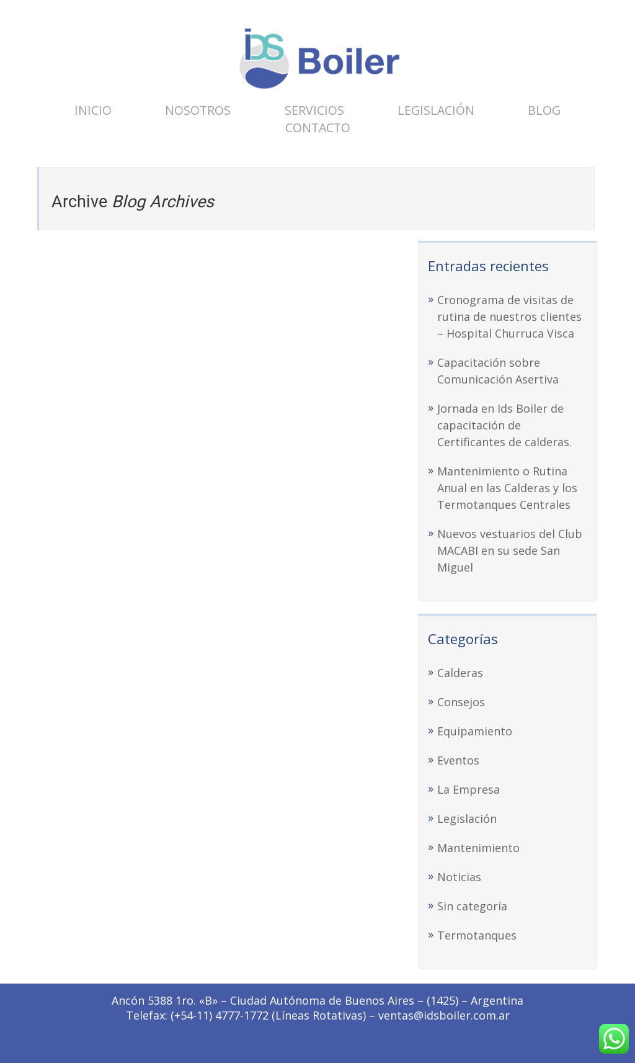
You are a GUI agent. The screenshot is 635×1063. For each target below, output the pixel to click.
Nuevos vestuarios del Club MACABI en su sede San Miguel (509, 550)
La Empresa (468, 789)
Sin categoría (472, 906)
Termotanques (477, 935)
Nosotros (198, 110)
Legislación (435, 110)
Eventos (458, 760)
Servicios (314, 110)
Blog (544, 110)
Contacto (317, 127)
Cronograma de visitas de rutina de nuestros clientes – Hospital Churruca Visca (509, 316)
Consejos (461, 701)
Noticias (459, 876)
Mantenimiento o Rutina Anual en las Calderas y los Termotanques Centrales (507, 488)
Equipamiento (474, 731)
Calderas (460, 672)
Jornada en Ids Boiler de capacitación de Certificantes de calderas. (504, 425)
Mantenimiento (478, 847)
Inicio (93, 110)
